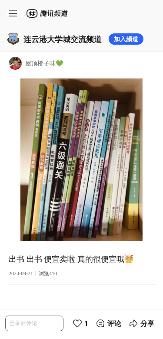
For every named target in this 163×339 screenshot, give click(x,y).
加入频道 (126, 39)
